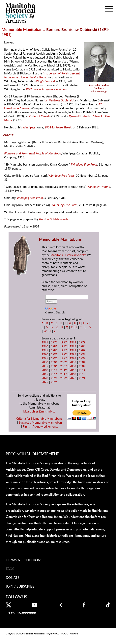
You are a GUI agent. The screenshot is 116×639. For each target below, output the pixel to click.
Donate (12, 577)
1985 (45, 350)
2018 (73, 374)
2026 (54, 382)
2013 (73, 370)
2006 (54, 366)
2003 (73, 362)
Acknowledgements (45, 426)
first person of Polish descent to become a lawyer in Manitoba (42, 75)
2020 (45, 378)
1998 (73, 358)
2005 (45, 366)
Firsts (26, 426)
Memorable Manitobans (23, 29)
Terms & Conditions (24, 560)
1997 (63, 358)
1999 (82, 358)
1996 (54, 358)
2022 (63, 378)
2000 (45, 362)
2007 (63, 366)
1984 (82, 346)
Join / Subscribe (20, 586)
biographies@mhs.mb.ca (39, 411)
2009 (82, 366)
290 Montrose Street (58, 127)
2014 (82, 370)
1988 (73, 350)
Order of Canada (40, 116)
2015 (45, 374)
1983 (73, 346)
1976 (54, 342)
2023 (73, 378)
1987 (63, 350)
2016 (54, 374)
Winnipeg (28, 127)
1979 (82, 342)
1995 (45, 358)
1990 (45, 354)
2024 (82, 378)
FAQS (10, 568)
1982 (63, 346)
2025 (45, 382)
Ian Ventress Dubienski (58, 100)
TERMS (74, 633)
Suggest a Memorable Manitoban (40, 422)
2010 (45, 370)
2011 (54, 370)
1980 (45, 346)
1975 (45, 342)
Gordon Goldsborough (53, 219)
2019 (82, 374)
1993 (73, 354)
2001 (54, 362)
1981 (6, 34)
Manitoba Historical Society (68, 255)
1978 (73, 342)
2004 (82, 362)
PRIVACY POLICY (60, 633)
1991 (54, 354)
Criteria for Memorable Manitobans (39, 418)
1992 (63, 354)
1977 (63, 342)
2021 (54, 378)
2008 (73, 366)
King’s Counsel (45, 81)
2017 (63, 374)
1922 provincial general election (46, 89)
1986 (54, 350)
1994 (82, 354)
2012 (63, 370)
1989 (82, 350)
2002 (63, 362)
